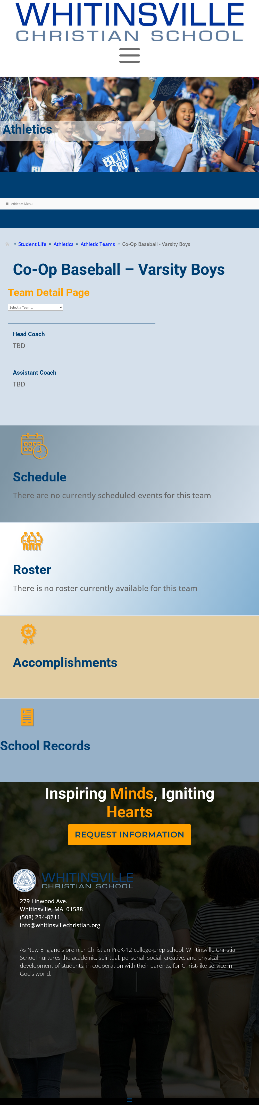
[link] (129, 22)
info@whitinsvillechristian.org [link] (60, 925)
